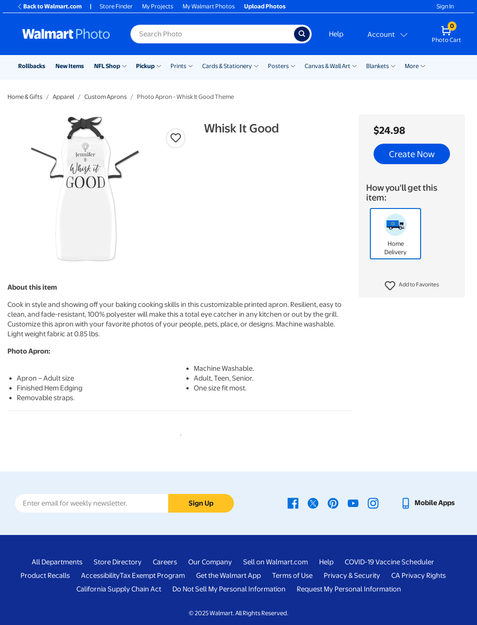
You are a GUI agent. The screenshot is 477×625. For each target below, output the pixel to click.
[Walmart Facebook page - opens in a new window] (293, 503)
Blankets (377, 65)
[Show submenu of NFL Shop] (124, 65)
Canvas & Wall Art (327, 65)
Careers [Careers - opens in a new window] (165, 562)
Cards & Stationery (227, 65)
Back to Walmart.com (49, 6)
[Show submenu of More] (423, 65)
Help (336, 34)
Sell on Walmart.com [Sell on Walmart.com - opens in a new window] (275, 562)
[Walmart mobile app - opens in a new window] (427, 503)
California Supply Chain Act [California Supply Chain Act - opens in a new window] (118, 589)
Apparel (63, 96)
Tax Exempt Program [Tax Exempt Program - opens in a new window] (152, 575)
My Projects (157, 6)
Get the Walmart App (228, 575)
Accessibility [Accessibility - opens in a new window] (100, 575)
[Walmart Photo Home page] (66, 34)
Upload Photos (265, 6)
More (412, 65)
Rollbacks (31, 65)
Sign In (445, 6)
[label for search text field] (212, 34)
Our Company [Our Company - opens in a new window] (210, 562)
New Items (69, 65)
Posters (278, 65)
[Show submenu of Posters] (293, 65)
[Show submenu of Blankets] (393, 65)
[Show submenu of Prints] (190, 65)
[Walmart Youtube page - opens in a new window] (353, 503)
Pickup (145, 65)
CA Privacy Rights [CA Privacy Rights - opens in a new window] (418, 575)
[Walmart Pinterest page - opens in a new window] (333, 503)
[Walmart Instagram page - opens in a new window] (373, 503)
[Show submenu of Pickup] (159, 65)
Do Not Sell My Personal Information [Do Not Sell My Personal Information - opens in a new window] (229, 589)
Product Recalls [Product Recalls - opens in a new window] (45, 575)
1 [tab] (179, 433)
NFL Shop (107, 65)
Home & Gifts (24, 96)
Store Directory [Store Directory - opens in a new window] (118, 562)
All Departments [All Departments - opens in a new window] (57, 562)
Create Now (412, 154)
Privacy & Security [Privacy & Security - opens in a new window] (352, 575)
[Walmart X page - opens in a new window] (313, 503)
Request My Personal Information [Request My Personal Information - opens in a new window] (349, 589)
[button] (412, 286)
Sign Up (201, 503)
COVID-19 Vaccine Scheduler (389, 562)
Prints (178, 65)
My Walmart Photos (209, 6)
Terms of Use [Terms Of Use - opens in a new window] (292, 575)
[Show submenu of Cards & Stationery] (256, 65)
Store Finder (116, 6)
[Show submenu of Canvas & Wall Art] (354, 65)
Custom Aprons (105, 96)
